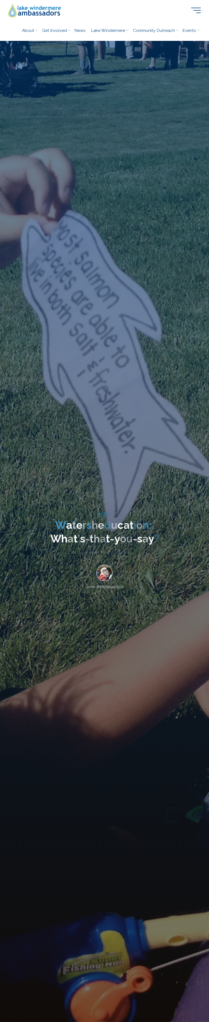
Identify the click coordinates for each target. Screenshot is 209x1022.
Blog (103, 513)
